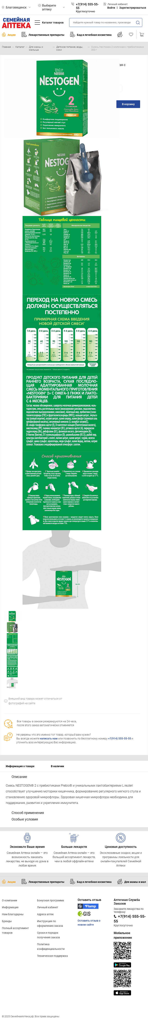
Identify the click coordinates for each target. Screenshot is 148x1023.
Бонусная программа (50, 900)
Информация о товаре (20, 766)
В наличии (57, 766)
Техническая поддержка (52, 955)
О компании (9, 900)
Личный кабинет (47, 907)
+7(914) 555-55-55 (119, 738)
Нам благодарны (13, 914)
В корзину (128, 104)
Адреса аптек (45, 914)
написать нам (49, 738)
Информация (10, 907)
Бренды (7, 921)
